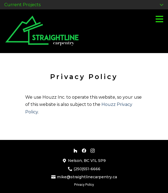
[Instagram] (92, 150)
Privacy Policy (84, 185)
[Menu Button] (159, 19)
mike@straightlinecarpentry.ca (87, 177)
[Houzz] (75, 150)
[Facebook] (84, 150)
